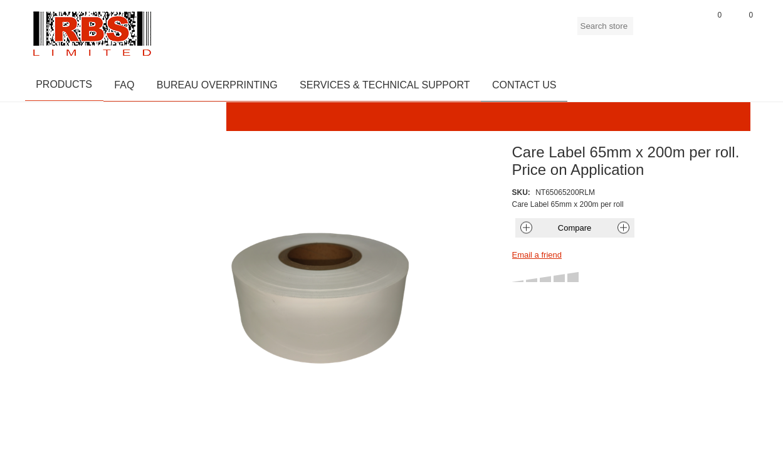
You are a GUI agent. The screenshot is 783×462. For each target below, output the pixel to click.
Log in (680, 30)
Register (648, 30)
